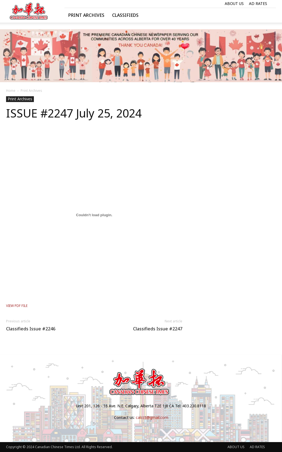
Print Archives (86, 15)
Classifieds (125, 15)
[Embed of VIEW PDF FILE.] (94, 215)
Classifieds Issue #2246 (30, 329)
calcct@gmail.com (152, 417)
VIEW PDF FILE (17, 305)
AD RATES (258, 3)
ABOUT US (234, 3)
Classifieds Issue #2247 (157, 329)
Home (10, 90)
